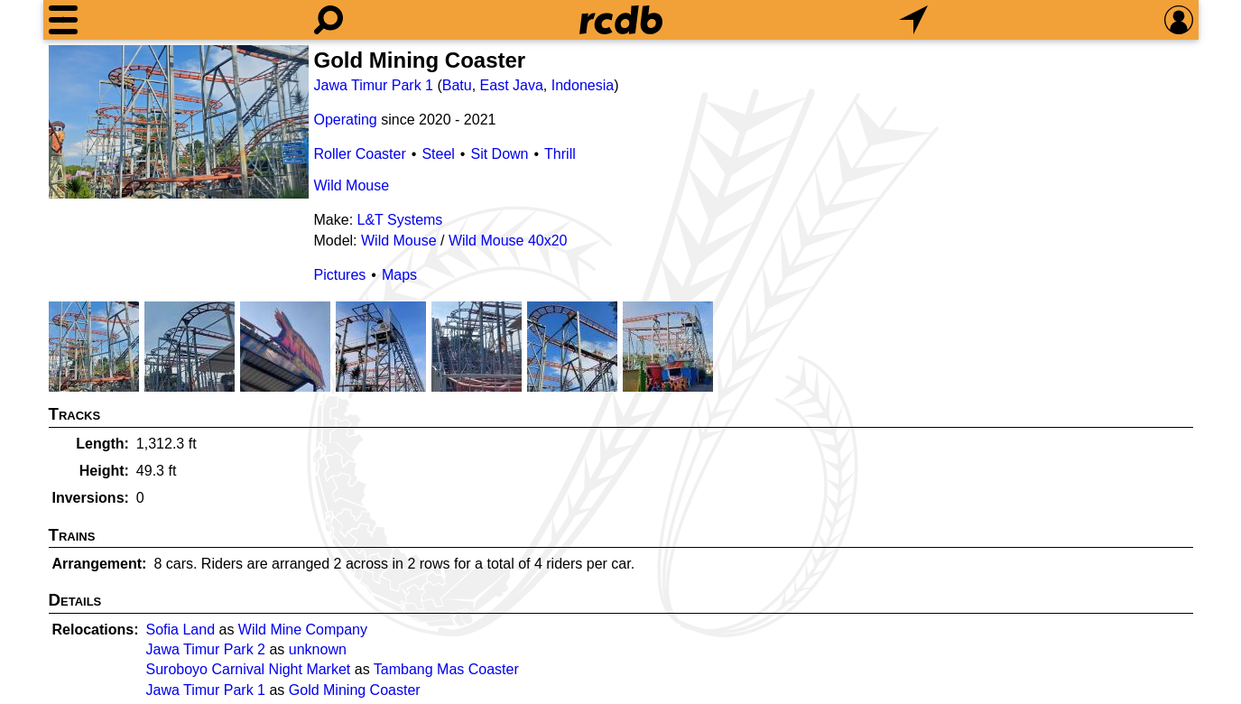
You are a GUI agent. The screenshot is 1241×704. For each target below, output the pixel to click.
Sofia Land (181, 629)
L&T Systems (400, 219)
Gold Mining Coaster (355, 690)
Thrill (560, 154)
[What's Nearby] (913, 19)
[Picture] (179, 122)
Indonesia (582, 85)
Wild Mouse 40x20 (508, 240)
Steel (437, 154)
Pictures (340, 275)
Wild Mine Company (302, 629)
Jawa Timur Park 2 (205, 649)
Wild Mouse (352, 185)
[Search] (328, 19)
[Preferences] (1178, 19)
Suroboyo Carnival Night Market (248, 669)
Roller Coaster (360, 154)
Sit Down (499, 154)
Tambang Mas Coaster (446, 669)
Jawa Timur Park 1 (373, 85)
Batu (457, 85)
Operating (345, 119)
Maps (399, 275)
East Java (511, 85)
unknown (318, 649)
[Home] (620, 19)
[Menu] (63, 19)
